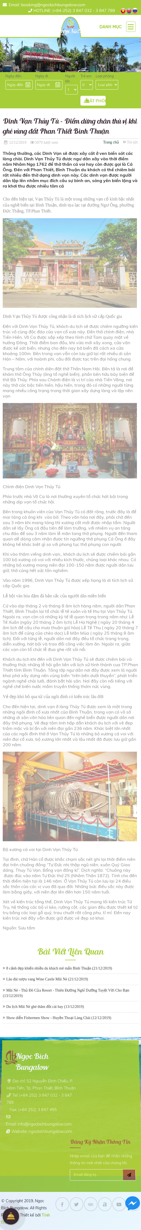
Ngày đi (41, 76)
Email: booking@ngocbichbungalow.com (47, 4)
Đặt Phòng (11, 1216)
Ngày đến (13, 76)
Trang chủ (111, 142)
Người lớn (70, 78)
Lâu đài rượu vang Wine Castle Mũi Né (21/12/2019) (47, 979)
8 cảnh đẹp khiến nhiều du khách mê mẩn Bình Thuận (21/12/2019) (59, 968)
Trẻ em (85, 76)
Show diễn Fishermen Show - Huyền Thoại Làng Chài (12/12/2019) (58, 1018)
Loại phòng (105, 76)
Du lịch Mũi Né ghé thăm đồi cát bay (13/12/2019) (45, 1007)
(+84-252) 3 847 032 (62, 10)
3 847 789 (105, 10)
